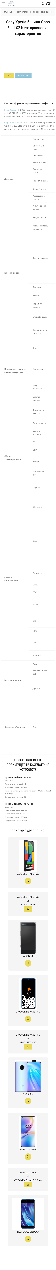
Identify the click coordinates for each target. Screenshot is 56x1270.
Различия (23, 75)
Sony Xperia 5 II (12, 110)
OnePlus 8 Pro (33, 1149)
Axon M (33, 956)
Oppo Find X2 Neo (13, 122)
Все (9, 75)
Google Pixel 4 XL (33, 873)
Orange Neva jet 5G (32, 1011)
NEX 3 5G (32, 1093)
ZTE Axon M (32, 904)
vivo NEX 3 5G (32, 1042)
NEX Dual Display (32, 1231)
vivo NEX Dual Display (33, 1180)
